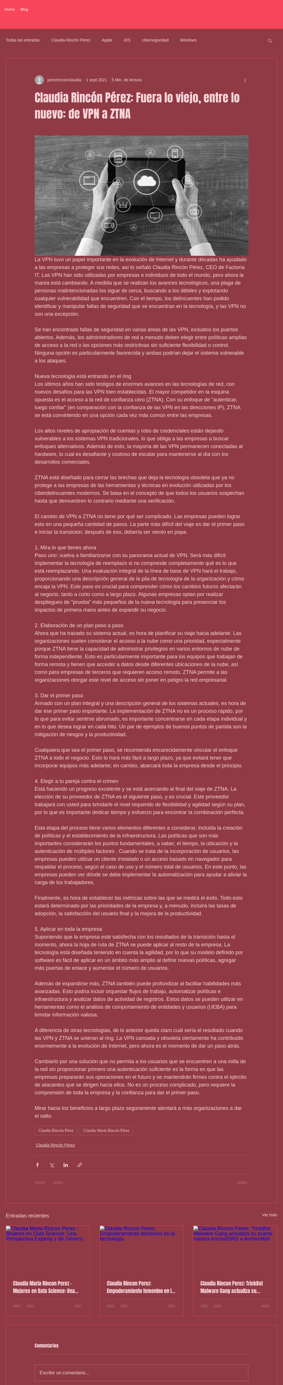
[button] (270, 40)
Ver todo (269, 1215)
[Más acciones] (244, 79)
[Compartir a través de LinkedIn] (65, 1165)
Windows (188, 40)
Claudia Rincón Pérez (70, 40)
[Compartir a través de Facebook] (37, 1165)
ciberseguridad (155, 40)
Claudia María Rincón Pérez (106, 1130)
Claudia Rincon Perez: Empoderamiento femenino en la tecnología (140, 1287)
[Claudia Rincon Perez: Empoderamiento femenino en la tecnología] (141, 1249)
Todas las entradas (23, 40)
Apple (107, 40)
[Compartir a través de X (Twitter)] (51, 1165)
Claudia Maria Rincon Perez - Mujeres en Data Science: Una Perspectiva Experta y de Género (46, 1287)
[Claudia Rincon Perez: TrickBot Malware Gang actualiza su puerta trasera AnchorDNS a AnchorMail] (235, 1249)
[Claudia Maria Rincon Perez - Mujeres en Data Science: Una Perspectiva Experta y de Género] (48, 1249)
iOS (127, 40)
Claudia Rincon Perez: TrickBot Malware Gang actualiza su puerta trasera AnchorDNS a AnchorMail (231, 1287)
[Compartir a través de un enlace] (80, 1165)
